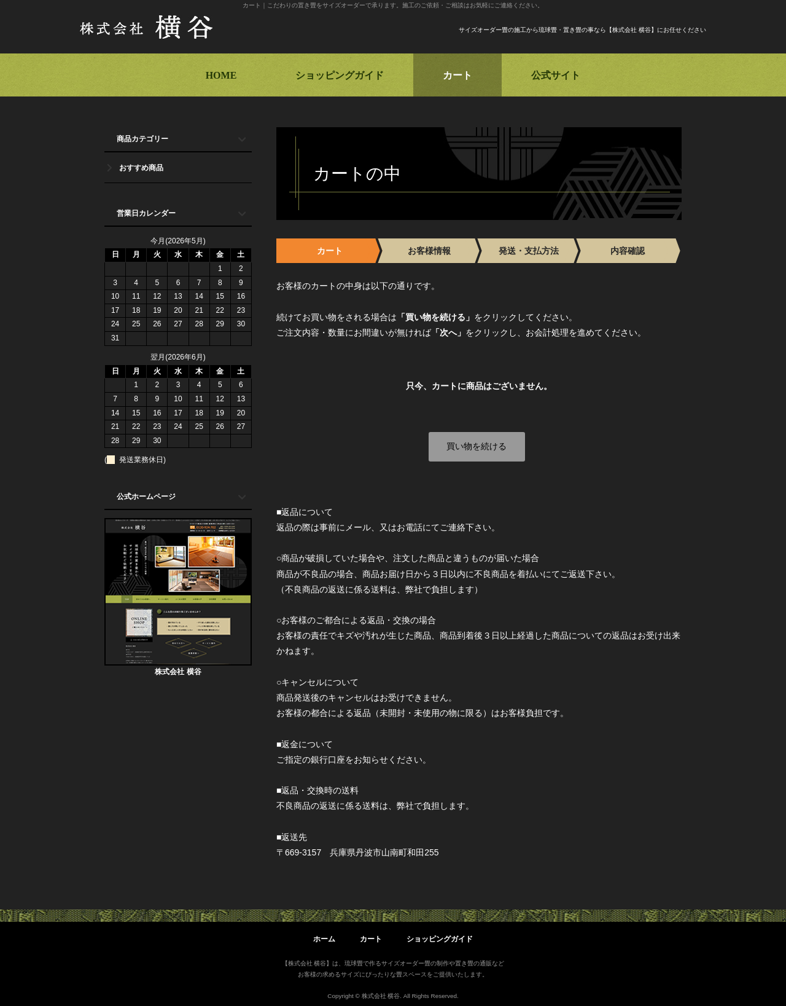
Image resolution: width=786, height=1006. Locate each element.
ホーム (324, 939)
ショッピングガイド (339, 75)
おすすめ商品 (141, 167)
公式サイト (555, 75)
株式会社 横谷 (178, 671)
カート (457, 75)
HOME (221, 75)
